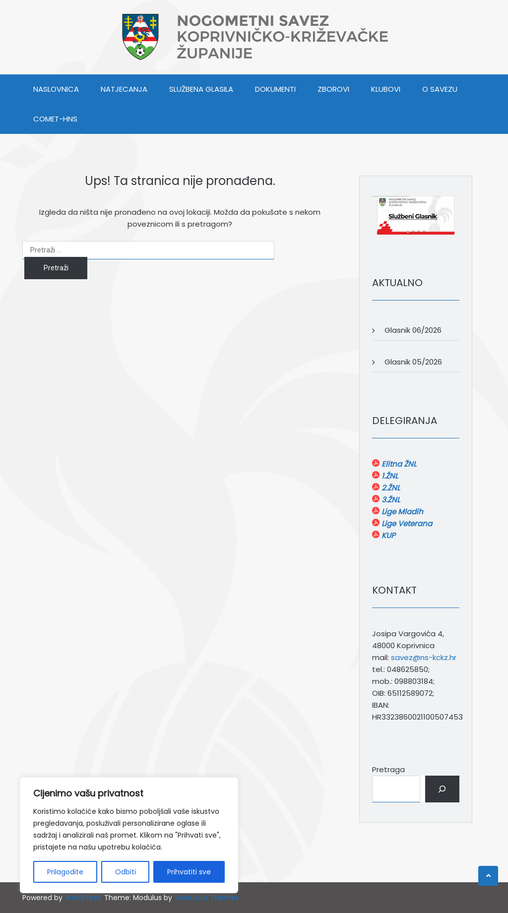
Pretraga (388, 769)
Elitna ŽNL (398, 464)
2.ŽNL (390, 488)
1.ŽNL (389, 476)
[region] (129, 835)
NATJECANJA (124, 89)
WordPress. (83, 898)
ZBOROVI (333, 89)
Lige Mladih (401, 511)
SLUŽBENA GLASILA (201, 89)
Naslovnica (56, 89)
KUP (387, 535)
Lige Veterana (406, 523)
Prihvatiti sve (189, 872)
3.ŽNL (390, 499)
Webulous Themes (206, 898)
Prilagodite (65, 872)
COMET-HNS (55, 119)
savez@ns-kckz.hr (423, 657)
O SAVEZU (439, 89)
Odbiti (125, 872)
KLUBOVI (385, 89)
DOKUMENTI (275, 89)
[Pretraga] (442, 789)
